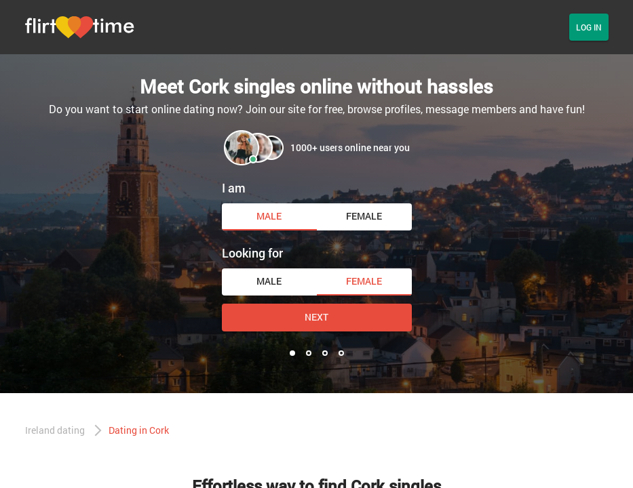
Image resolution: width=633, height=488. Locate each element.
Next (316, 316)
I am (234, 188)
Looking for (252, 253)
